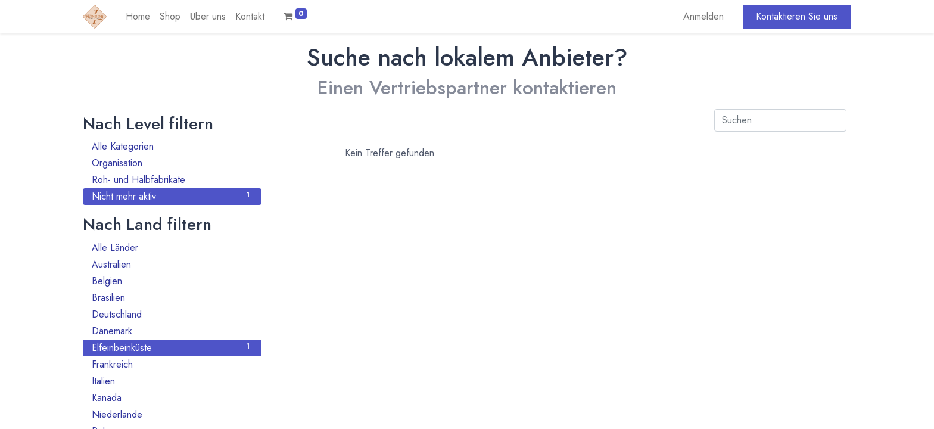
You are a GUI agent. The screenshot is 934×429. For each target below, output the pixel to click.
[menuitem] (138, 17)
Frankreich (172, 364)
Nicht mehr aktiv (172, 196)
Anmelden (703, 16)
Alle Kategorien (172, 146)
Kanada (172, 398)
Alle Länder (172, 247)
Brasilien (172, 297)
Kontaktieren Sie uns (797, 16)
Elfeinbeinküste (172, 348)
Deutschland (172, 314)
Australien (172, 264)
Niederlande (172, 414)
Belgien (172, 281)
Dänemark (172, 331)
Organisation (172, 163)
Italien (172, 381)
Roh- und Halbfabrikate (172, 179)
